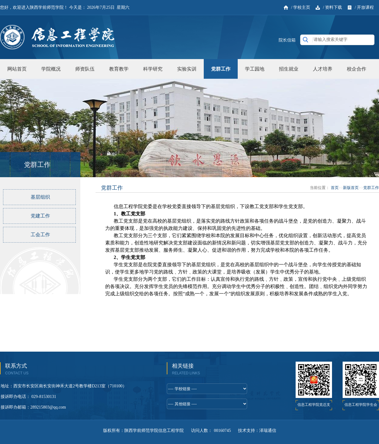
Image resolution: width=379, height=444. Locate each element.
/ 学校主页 (300, 7)
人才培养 (322, 68)
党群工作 (220, 68)
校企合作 (356, 68)
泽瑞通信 (267, 430)
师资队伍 (85, 68)
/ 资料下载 (332, 7)
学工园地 (254, 68)
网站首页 (17, 68)
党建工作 (40, 215)
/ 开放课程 (364, 7)
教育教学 (119, 68)
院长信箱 (287, 40)
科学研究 (153, 68)
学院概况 (51, 68)
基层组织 (40, 197)
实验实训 (186, 68)
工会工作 (40, 234)
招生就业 (288, 68)
